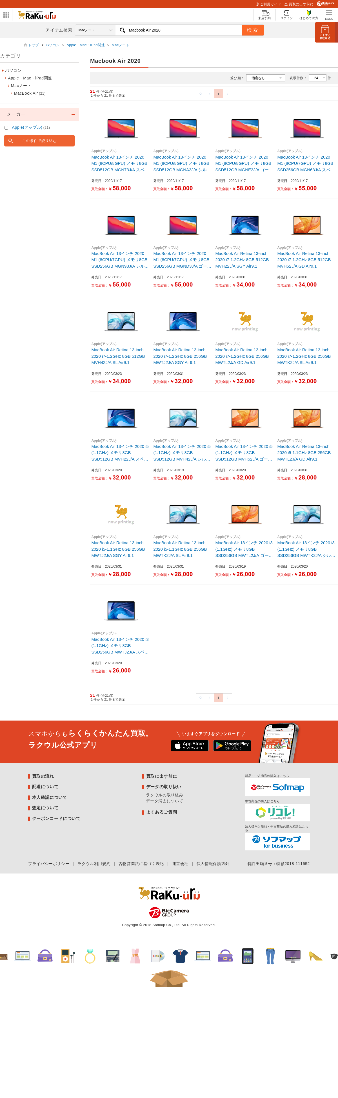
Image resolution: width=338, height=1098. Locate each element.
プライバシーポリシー (48, 863)
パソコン (53, 45)
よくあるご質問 (161, 812)
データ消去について (164, 801)
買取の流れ (43, 776)
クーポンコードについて (56, 818)
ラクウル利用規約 (93, 863)
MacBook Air (30, 93)
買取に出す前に (298, 4)
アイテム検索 (59, 30)
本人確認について (49, 797)
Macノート (121, 45)
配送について (45, 786)
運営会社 (180, 863)
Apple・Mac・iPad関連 (86, 45)
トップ (34, 45)
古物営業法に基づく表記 (141, 863)
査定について (45, 807)
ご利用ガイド (268, 4)
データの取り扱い (163, 786)
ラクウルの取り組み (164, 795)
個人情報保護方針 (213, 863)
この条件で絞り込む (39, 141)
